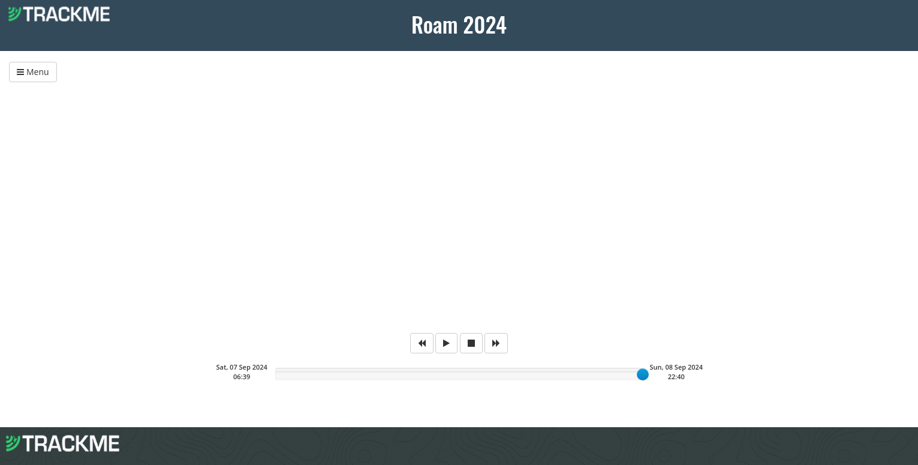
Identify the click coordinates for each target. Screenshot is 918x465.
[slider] (643, 374)
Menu (33, 71)
